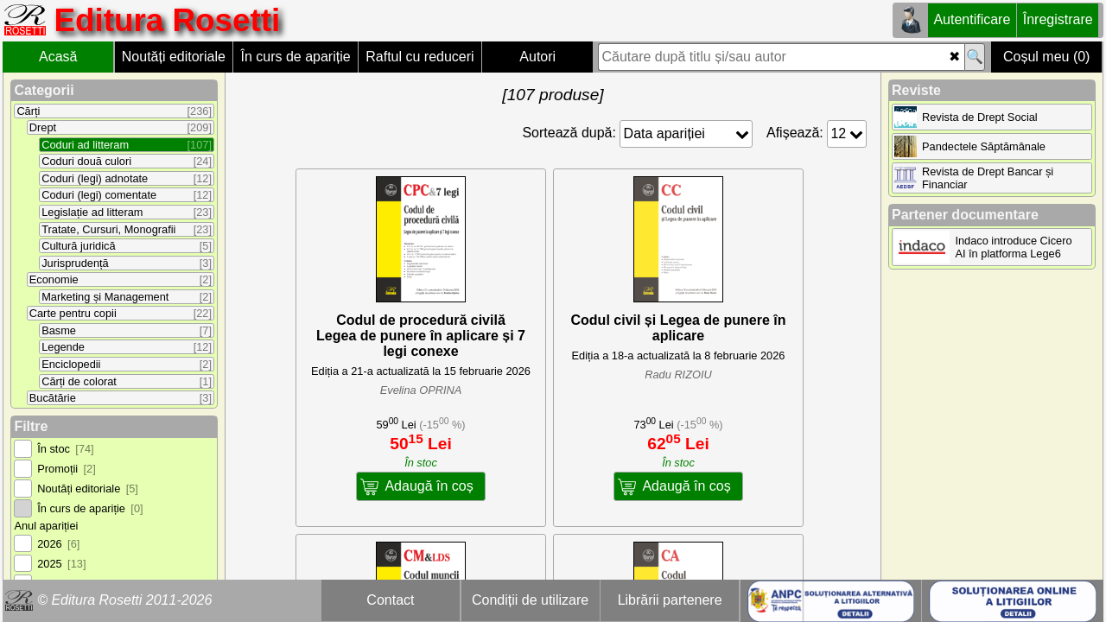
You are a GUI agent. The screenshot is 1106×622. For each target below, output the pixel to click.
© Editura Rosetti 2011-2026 (124, 600)
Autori (537, 56)
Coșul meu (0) (1046, 56)
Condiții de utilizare (530, 600)
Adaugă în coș (429, 486)
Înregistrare (1058, 19)
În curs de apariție (295, 56)
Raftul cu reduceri (419, 56)
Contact (390, 600)
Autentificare (971, 19)
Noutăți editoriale (174, 56)
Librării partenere (670, 600)
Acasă (58, 56)
